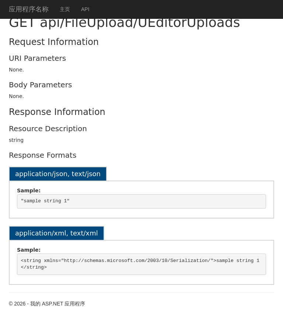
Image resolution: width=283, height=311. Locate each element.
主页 (65, 9)
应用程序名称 (29, 9)
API (85, 9)
